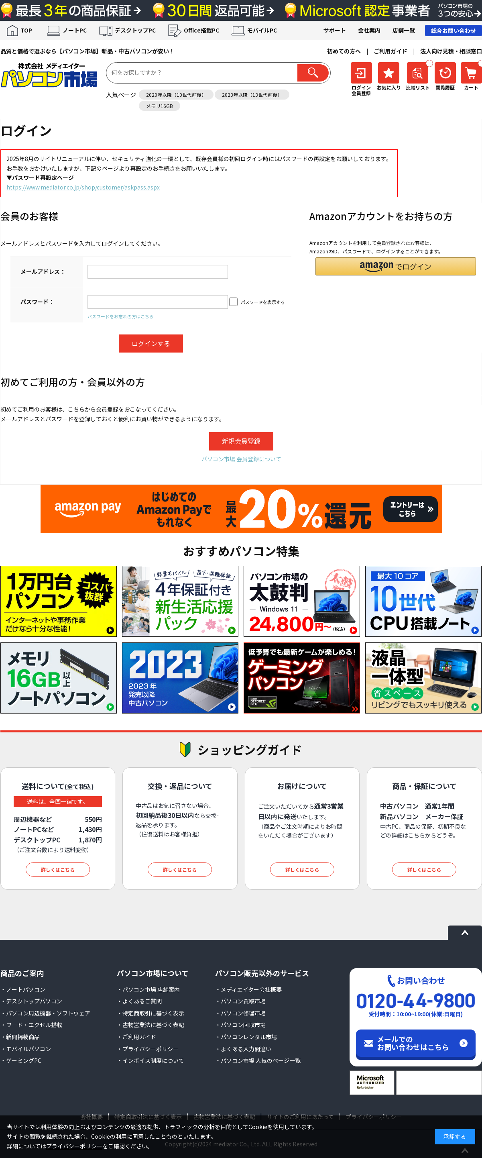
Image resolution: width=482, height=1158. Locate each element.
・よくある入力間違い (243, 1049)
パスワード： (37, 302)
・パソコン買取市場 (240, 1001)
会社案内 (369, 30)
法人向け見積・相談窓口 (451, 51)
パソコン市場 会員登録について (241, 459)
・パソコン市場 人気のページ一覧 (258, 1060)
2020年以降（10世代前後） (176, 94)
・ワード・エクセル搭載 (31, 1025)
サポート (334, 30)
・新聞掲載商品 (20, 1037)
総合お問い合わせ (453, 31)
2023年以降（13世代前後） (252, 94)
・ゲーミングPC (20, 1060)
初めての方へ (344, 51)
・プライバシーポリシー (148, 1049)
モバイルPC (262, 30)
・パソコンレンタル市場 (246, 1037)
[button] (395, 266)
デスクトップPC (135, 30)
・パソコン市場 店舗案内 (148, 989)
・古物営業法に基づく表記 (150, 1025)
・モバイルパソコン (25, 1049)
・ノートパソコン (22, 989)
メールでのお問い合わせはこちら (413, 1043)
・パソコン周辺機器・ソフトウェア (45, 1013)
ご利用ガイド (390, 51)
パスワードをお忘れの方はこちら (120, 316)
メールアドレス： (42, 271)
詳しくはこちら (58, 869)
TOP (26, 30)
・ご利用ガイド (136, 1037)
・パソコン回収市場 (240, 1025)
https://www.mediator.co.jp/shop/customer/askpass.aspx (83, 187)
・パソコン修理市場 (240, 1013)
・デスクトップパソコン (31, 1001)
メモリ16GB (159, 105)
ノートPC (75, 30)
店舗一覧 (404, 30)
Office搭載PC (201, 30)
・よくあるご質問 (139, 1001)
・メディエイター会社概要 (248, 989)
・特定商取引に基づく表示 (150, 1013)
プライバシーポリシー (74, 1146)
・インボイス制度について (150, 1060)
